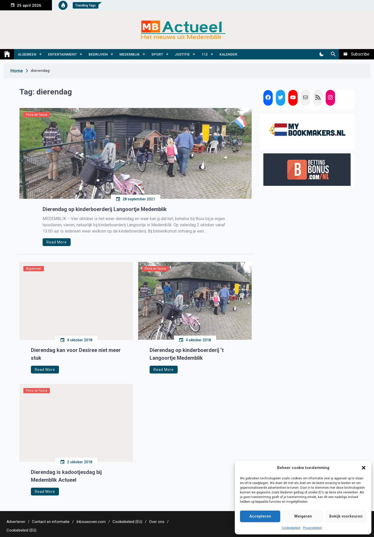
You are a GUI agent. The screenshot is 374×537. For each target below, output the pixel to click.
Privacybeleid (312, 528)
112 (205, 54)
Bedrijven (98, 54)
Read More (56, 242)
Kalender (228, 54)
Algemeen (27, 54)
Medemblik (129, 54)
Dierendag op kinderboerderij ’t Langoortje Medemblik (187, 354)
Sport (157, 54)
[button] (363, 467)
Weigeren (303, 516)
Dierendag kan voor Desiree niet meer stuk (76, 354)
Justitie (182, 54)
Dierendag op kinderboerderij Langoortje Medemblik (105, 209)
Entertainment (62, 54)
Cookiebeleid (291, 528)
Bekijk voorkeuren (346, 516)
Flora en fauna (36, 115)
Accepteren (260, 516)
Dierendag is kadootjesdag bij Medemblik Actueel (66, 476)
